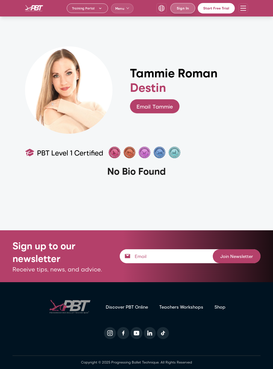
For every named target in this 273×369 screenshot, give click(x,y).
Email (154, 106)
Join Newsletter (236, 256)
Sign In (183, 8)
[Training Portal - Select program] (87, 8)
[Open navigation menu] (243, 8)
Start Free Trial (216, 8)
